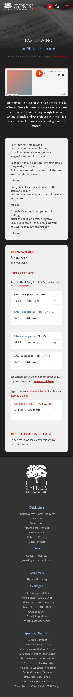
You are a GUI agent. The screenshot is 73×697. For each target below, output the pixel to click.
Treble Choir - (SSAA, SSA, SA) (37, 602)
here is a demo (19, 395)
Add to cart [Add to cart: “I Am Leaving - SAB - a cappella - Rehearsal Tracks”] (34, 409)
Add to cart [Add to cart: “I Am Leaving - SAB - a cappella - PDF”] (33, 318)
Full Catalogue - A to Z (37, 593)
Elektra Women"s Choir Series (37, 658)
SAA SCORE (20, 262)
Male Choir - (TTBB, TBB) (37, 607)
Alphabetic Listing (37, 579)
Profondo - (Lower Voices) (37, 672)
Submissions (37, 523)
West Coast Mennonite (37, 620)
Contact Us (37, 518)
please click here (44, 381)
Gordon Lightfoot (37, 639)
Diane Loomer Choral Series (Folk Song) (37, 686)
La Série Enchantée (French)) (37, 663)
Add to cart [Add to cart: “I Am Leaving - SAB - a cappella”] (33, 300)
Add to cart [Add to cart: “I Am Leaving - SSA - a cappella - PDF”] (33, 362)
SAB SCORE (20, 258)
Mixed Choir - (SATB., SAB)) (37, 597)
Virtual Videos (37, 532)
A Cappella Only (37, 611)
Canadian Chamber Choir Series (37, 653)
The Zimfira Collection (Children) (37, 667)
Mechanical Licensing (37, 527)
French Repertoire (37, 616)
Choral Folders (37, 541)
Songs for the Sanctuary (37, 644)
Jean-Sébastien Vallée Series (37, 681)
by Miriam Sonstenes (38, 48)
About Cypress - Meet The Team (37, 514)
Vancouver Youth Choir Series (37, 649)
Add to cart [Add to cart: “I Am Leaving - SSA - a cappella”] (33, 342)
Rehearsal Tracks (37, 537)
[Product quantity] (56, 301)
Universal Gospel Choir (37, 676)
